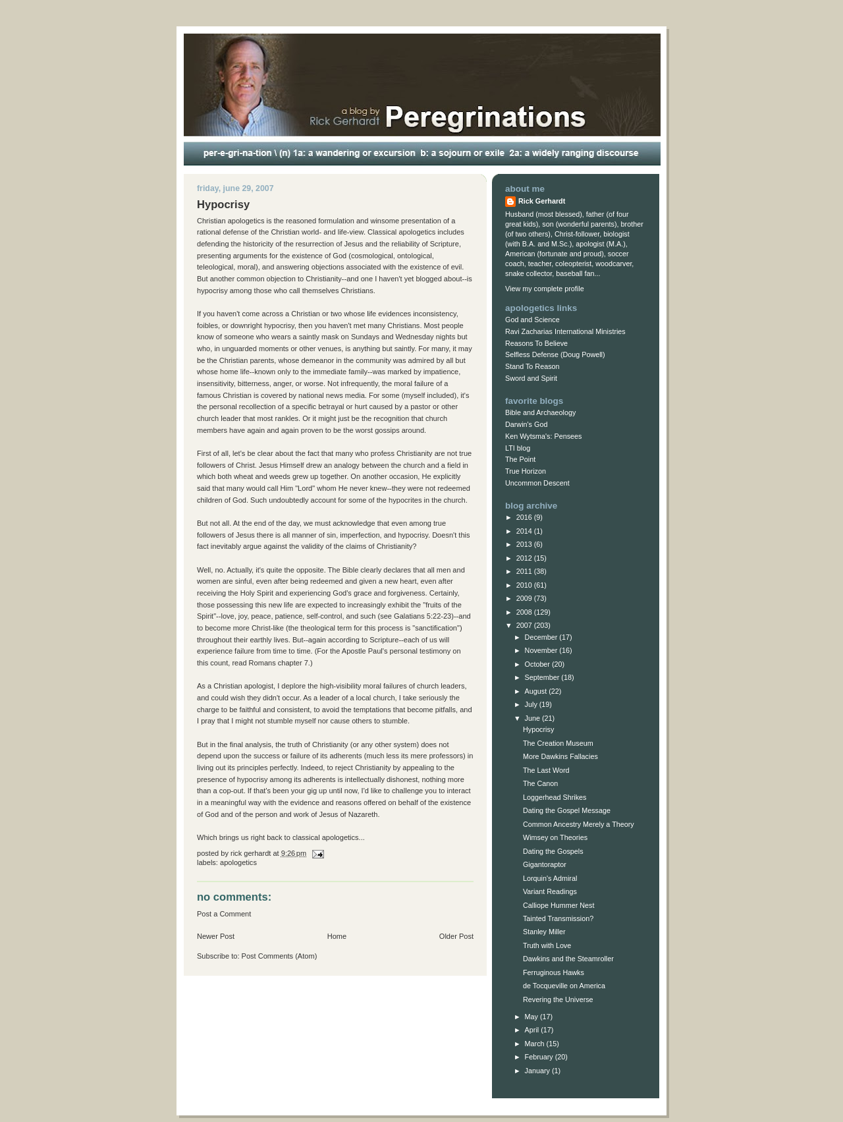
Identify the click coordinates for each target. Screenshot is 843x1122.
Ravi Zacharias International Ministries (565, 331)
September (543, 677)
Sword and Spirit (531, 378)
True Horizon (525, 471)
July (532, 704)
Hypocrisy (538, 729)
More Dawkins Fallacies (560, 756)
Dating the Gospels (553, 851)
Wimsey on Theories (555, 837)
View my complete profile (544, 289)
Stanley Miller (544, 932)
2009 (525, 598)
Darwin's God (526, 424)
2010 (525, 585)
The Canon (540, 783)
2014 (525, 531)
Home (336, 936)
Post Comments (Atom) (279, 956)
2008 (525, 612)
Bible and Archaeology (540, 412)
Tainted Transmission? (558, 918)
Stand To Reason (532, 366)
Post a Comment (224, 914)
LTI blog (517, 448)
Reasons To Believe (536, 343)
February (540, 1057)
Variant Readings (550, 891)
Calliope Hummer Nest (558, 905)
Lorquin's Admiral (550, 878)
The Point (520, 459)
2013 (525, 544)
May (532, 1017)
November (542, 650)
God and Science (532, 319)
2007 (525, 625)
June (533, 718)
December (542, 637)
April (533, 1030)
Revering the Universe (558, 999)
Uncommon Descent (537, 483)
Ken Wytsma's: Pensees (543, 436)
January (538, 1071)
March (536, 1044)
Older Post (456, 936)
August (537, 691)
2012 (525, 558)
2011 (525, 571)
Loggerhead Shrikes (555, 797)
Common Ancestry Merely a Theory (578, 824)
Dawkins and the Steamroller (568, 959)
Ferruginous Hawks (553, 972)
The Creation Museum (558, 743)
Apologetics (238, 862)
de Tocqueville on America (564, 986)
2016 (525, 517)
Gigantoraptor (544, 864)
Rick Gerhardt (541, 201)
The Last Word (546, 770)
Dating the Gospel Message (567, 810)
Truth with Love (547, 945)
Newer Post (215, 936)
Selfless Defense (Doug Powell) (555, 354)
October (538, 664)
